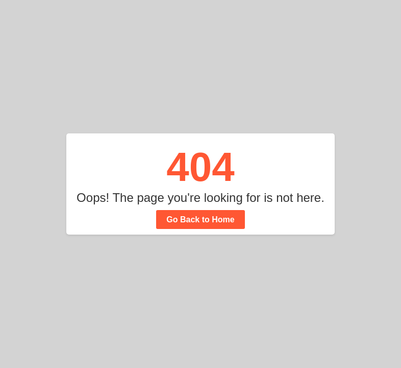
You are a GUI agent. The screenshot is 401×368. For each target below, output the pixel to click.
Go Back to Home (200, 219)
